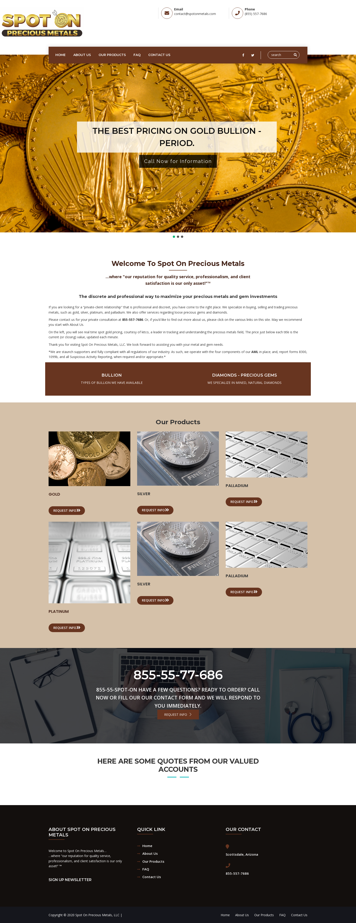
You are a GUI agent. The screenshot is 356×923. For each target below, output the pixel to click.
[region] (178, 147)
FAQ (137, 55)
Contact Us (159, 55)
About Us (82, 55)
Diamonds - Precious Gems (244, 375)
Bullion (111, 375)
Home (60, 55)
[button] (7, 143)
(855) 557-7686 (256, 14)
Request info (67, 510)
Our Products (112, 55)
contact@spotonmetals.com (195, 14)
